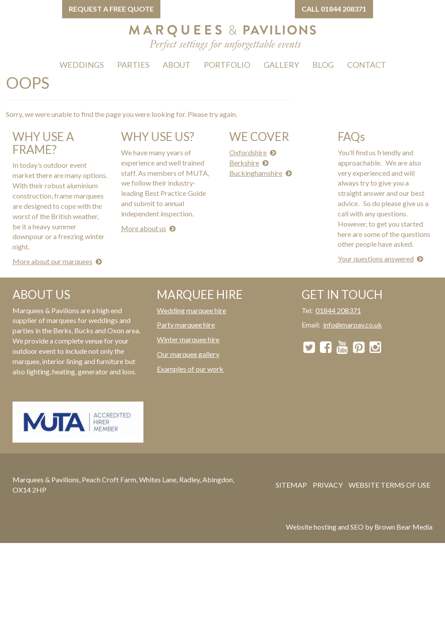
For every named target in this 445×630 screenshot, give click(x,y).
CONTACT (366, 65)
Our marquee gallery (188, 354)
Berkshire (244, 162)
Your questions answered (376, 258)
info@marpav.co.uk (352, 324)
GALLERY (281, 65)
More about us (143, 228)
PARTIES (133, 65)
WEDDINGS (81, 65)
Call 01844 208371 (334, 8)
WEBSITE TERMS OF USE (389, 485)
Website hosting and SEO (325, 526)
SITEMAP (291, 485)
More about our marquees (52, 261)
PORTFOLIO (227, 65)
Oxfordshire (248, 152)
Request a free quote (111, 8)
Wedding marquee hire (191, 310)
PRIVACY (328, 485)
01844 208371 (338, 310)
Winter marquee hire (188, 339)
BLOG (323, 65)
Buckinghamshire (255, 173)
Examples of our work (190, 369)
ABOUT (176, 65)
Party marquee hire (186, 324)
